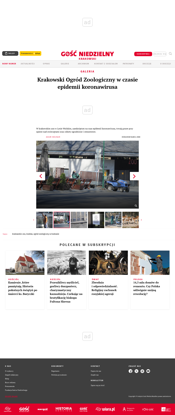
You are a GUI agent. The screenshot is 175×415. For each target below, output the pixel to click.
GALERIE (65, 64)
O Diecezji (165, 64)
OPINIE (46, 64)
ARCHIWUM (83, 64)
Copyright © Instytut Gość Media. (140, 396)
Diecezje (147, 64)
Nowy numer (9, 64)
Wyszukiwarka (170, 53)
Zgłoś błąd (11, 396)
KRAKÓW (29, 234)
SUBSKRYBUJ (143, 54)
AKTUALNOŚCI (28, 64)
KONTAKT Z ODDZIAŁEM (106, 64)
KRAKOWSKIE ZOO (18, 234)
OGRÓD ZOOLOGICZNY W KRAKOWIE (46, 234)
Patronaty (128, 64)
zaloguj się (160, 54)
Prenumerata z (30, 53)
